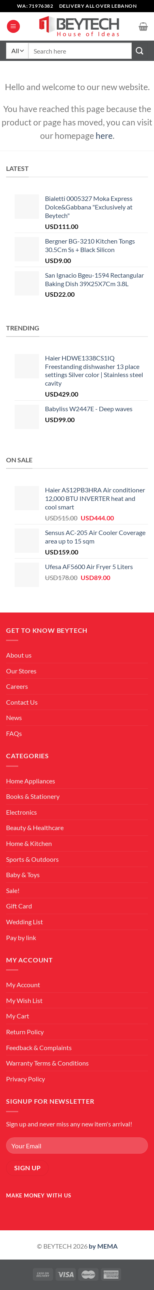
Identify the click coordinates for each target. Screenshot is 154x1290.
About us (19, 655)
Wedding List (24, 921)
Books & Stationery (33, 796)
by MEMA (103, 1246)
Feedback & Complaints (39, 1047)
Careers (17, 686)
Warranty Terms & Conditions (47, 1063)
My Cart (17, 1016)
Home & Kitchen (29, 843)
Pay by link (21, 937)
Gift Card (19, 906)
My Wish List (24, 1000)
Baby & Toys (23, 874)
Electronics (21, 812)
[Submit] (140, 50)
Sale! (12, 890)
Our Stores (21, 671)
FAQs (14, 733)
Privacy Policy (25, 1079)
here (104, 135)
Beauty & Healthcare (35, 827)
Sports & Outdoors (32, 859)
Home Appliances (30, 781)
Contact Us (22, 702)
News (14, 717)
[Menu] (13, 26)
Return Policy (25, 1031)
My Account (23, 984)
